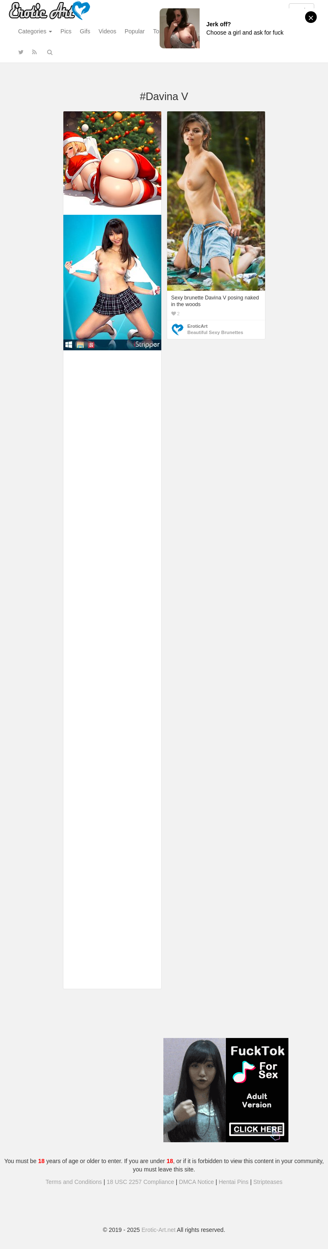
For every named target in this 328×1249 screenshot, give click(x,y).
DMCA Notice (196, 1182)
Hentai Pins (234, 1182)
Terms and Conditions (73, 1182)
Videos (107, 31)
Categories (35, 31)
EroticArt (198, 326)
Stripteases (268, 1182)
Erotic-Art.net (159, 1229)
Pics (65, 31)
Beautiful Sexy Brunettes (215, 332)
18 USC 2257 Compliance (140, 1182)
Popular (135, 31)
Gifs (85, 31)
